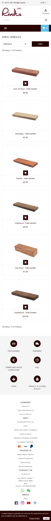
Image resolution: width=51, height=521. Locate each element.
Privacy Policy (25, 434)
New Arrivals (25, 462)
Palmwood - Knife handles (25, 223)
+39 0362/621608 (28, 486)
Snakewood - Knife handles (25, 313)
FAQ (25, 426)
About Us (25, 406)
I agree (46, 518)
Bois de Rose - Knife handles (25, 89)
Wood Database (25, 466)
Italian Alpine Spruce (25, 454)
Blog (25, 498)
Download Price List (25, 422)
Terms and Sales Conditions (25, 430)
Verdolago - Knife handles (25, 134)
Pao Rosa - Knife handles (25, 268)
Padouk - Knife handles (25, 178)
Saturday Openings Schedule (25, 438)
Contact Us (25, 474)
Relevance (15, 44)
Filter (40, 44)
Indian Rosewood (25, 458)
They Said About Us (25, 410)
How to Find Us (25, 414)
